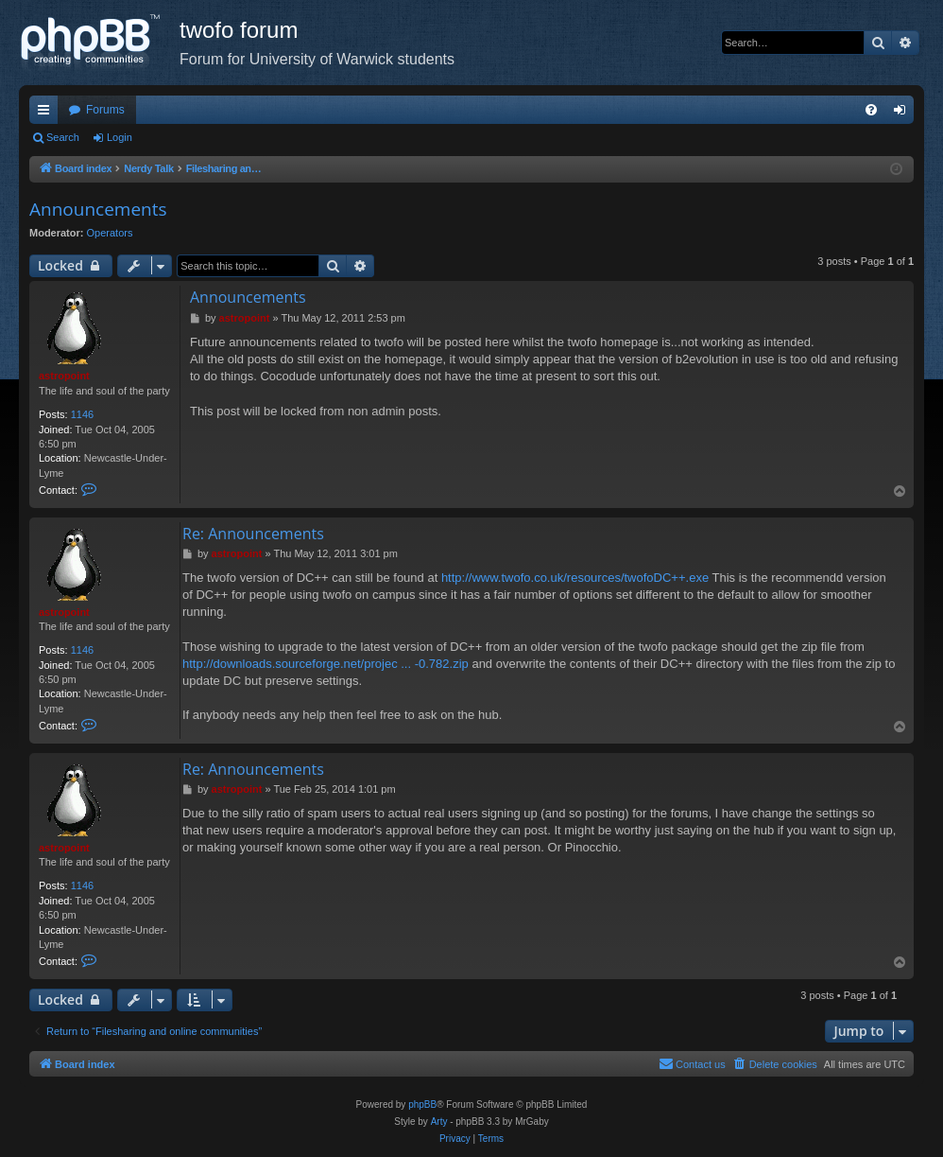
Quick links (47, 113)
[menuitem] (871, 110)
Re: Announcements (253, 533)
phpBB (422, 1104)
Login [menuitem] (904, 113)
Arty (439, 1121)
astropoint (64, 375)
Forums (105, 109)
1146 (82, 414)
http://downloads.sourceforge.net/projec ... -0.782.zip (325, 664)
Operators (110, 232)
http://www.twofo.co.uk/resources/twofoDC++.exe (575, 577)
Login (119, 137)
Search (62, 137)
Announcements (98, 209)
